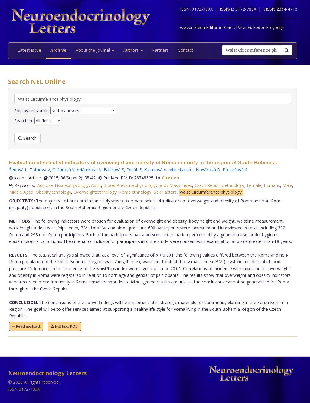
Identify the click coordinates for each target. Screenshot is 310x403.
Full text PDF (64, 326)
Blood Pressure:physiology (130, 185)
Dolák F (134, 169)
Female (254, 185)
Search (27, 138)
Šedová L (18, 169)
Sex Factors (165, 192)
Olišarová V (63, 169)
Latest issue (29, 50)
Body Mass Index (175, 185)
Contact (185, 50)
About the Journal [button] (95, 50)
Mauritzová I (181, 169)
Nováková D (208, 169)
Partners (160, 50)
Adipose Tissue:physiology (63, 185)
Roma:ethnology (135, 192)
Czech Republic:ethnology (219, 185)
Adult (96, 185)
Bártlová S (114, 169)
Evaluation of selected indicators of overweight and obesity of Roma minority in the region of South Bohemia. (143, 162)
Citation (170, 178)
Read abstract (26, 326)
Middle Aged (21, 192)
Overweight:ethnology (95, 192)
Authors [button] (133, 50)
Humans (272, 185)
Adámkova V (89, 169)
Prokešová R (235, 169)
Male (287, 185)
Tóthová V (40, 169)
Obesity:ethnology (53, 192)
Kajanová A (155, 169)
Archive (58, 50)
